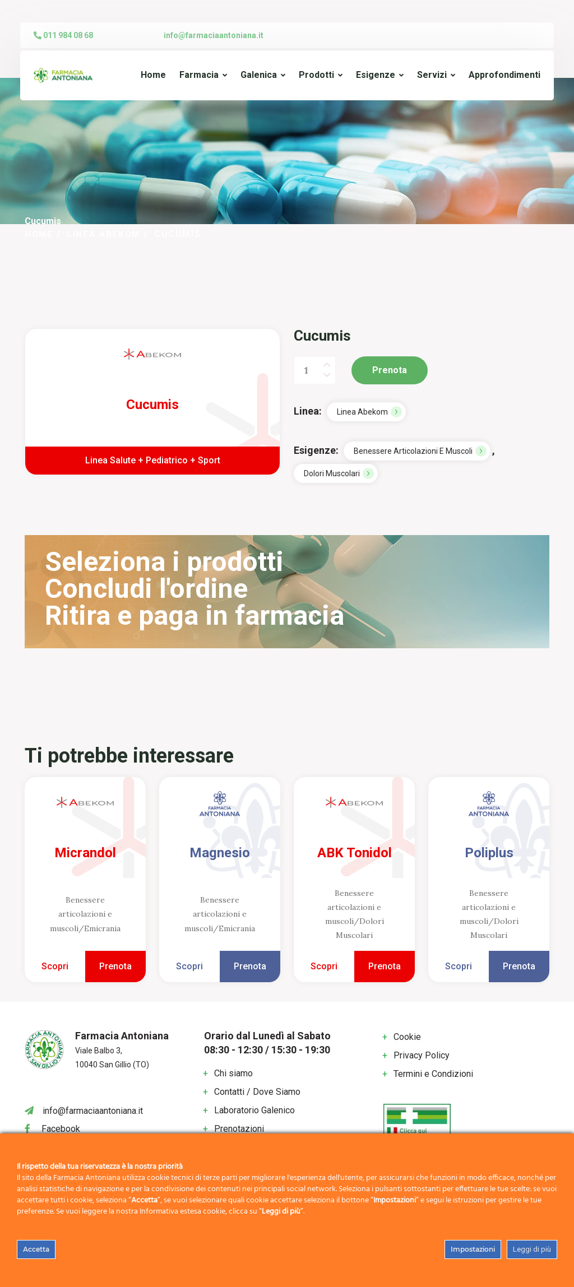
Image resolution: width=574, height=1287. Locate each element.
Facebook (60, 1128)
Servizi (432, 74)
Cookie (407, 1037)
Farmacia (199, 74)
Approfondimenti (504, 74)
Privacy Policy (422, 1055)
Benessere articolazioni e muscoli (413, 451)
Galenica (258, 74)
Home (153, 74)
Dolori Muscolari (332, 473)
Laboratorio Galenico (254, 1110)
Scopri (54, 966)
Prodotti (316, 74)
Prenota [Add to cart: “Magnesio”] (250, 966)
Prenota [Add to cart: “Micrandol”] (115, 966)
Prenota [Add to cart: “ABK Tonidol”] (384, 966)
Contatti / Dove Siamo (257, 1091)
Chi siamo (233, 1073)
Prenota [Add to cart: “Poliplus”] (519, 966)
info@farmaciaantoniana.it (213, 35)
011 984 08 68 (63, 35)
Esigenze (375, 74)
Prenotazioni (239, 1128)
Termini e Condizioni (433, 1073)
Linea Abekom (105, 234)
